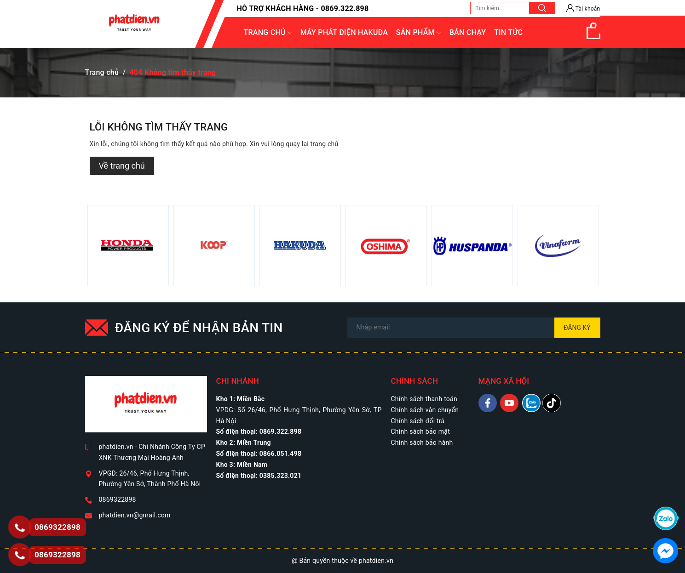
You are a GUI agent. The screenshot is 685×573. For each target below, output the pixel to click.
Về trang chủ (122, 165)
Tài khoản (583, 9)
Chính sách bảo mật (420, 431)
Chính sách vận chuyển (425, 410)
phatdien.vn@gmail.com (135, 515)
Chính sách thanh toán (424, 399)
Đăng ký (577, 327)
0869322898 (117, 499)
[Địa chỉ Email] (473, 328)
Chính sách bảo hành (422, 442)
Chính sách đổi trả (418, 421)
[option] (128, 246)
